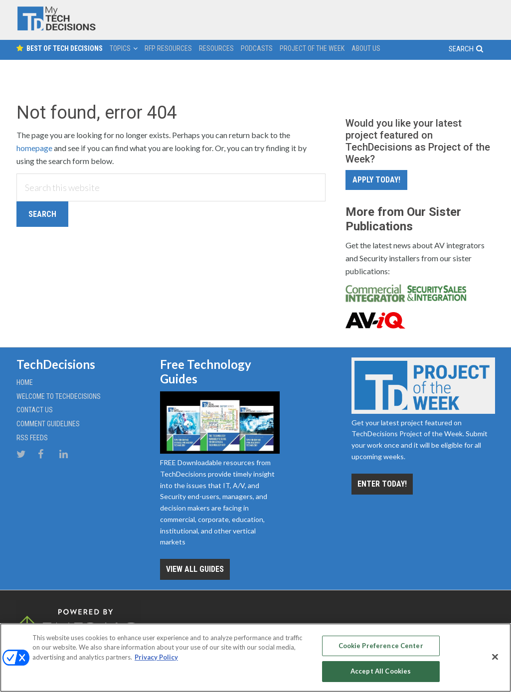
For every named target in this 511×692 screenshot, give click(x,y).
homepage (34, 148)
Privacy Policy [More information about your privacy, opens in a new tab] (156, 657)
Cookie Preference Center (381, 646)
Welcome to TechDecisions (58, 396)
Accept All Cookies (380, 671)
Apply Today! (376, 179)
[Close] (495, 657)
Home (24, 382)
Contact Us (34, 410)
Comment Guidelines (48, 424)
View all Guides (195, 569)
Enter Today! (382, 484)
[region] (255, 657)
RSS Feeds (32, 438)
